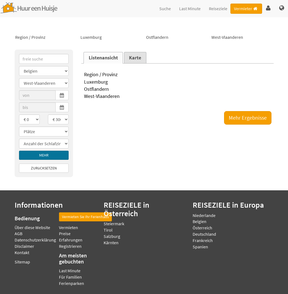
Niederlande (204, 215)
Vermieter (246, 8)
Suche (165, 8)
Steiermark (114, 223)
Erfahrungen (70, 240)
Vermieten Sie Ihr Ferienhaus (85, 216)
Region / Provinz (46, 37)
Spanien (200, 246)
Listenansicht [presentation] (103, 58)
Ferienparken (71, 283)
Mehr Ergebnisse (248, 117)
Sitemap (22, 262)
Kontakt (22, 252)
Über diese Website (32, 227)
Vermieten (68, 227)
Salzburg (112, 236)
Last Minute (190, 8)
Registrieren (70, 246)
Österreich (202, 227)
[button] (268, 8)
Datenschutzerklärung (35, 240)
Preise (65, 233)
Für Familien (70, 277)
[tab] (103, 58)
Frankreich (203, 240)
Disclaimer (24, 246)
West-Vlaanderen (242, 37)
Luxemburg (111, 37)
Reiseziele (218, 8)
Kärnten (111, 242)
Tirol (108, 230)
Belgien (199, 221)
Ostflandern (177, 37)
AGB (18, 233)
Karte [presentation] (135, 58)
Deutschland (204, 234)
